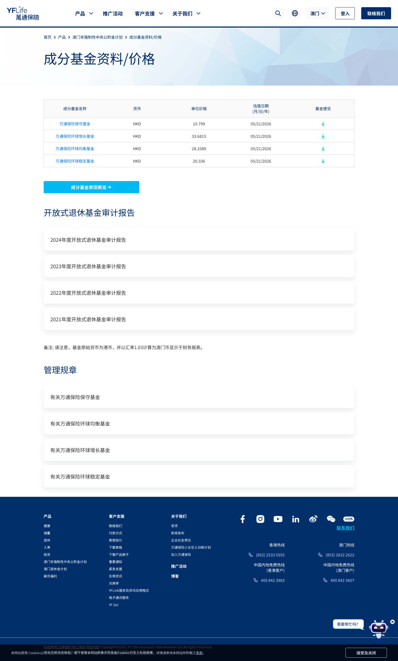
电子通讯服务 (119, 597)
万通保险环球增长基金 (75, 136)
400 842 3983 (273, 580)
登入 (345, 13)
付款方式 (115, 532)
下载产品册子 (119, 554)
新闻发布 (177, 532)
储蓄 (47, 532)
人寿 (47, 547)
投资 (47, 554)
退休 (47, 540)
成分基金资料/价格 (145, 37)
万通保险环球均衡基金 (75, 148)
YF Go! (114, 604)
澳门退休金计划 (55, 568)
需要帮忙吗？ (348, 624)
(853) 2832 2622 (340, 555)
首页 (51, 37)
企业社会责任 (181, 540)
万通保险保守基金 (74, 123)
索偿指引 (115, 540)
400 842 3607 (342, 580)
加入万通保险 (181, 554)
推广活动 (113, 13)
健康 (47, 525)
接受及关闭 (366, 652)
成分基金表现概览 (91, 187)
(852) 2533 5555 (270, 555)
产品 (80, 13)
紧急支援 (115, 568)
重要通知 (115, 561)
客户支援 (145, 13)
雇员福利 (50, 576)
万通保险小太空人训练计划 (191, 547)
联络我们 (376, 13)
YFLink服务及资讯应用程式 (129, 590)
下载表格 (115, 547)
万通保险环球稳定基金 (75, 161)
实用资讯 (115, 576)
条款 (199, 652)
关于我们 (182, 13)
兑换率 (114, 583)
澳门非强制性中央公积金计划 (100, 37)
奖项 (174, 525)
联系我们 (345, 527)
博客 (175, 576)
